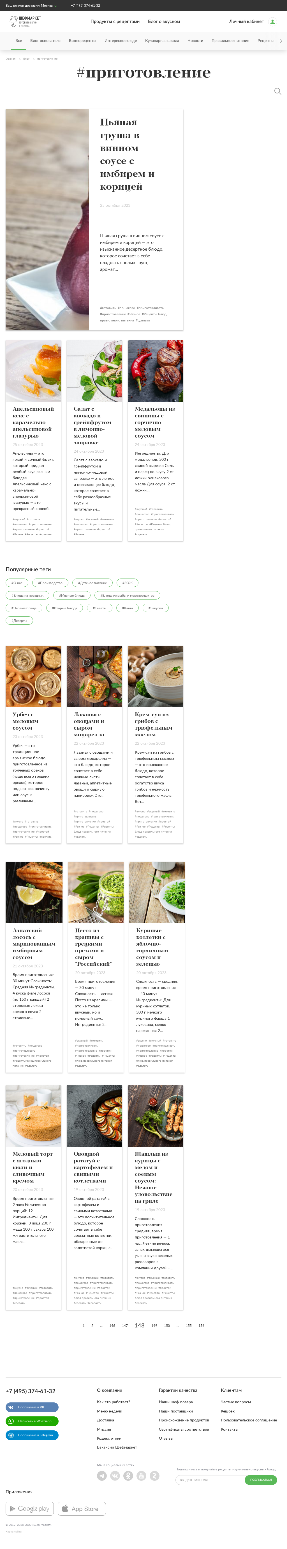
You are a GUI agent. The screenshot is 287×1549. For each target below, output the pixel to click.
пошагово (133, 308)
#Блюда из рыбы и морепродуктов (127, 595)
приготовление (119, 314)
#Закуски (156, 608)
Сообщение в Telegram (35, 1435)
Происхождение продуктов (184, 1420)
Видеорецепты (82, 41)
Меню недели (109, 1411)
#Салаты (100, 608)
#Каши (127, 608)
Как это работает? (113, 1402)
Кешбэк (228, 1411)
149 (154, 1325)
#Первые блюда (23, 608)
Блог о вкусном (164, 21)
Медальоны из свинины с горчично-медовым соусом (155, 422)
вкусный (19, 519)
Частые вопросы (236, 1402)
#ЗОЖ (127, 583)
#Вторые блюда (64, 608)
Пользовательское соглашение (249, 1420)
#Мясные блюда (72, 595)
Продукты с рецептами (115, 21)
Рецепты (32, 534)
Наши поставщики (176, 1411)
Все (18, 41)
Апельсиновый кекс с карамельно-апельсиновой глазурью (33, 422)
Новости (195, 41)
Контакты (229, 1430)
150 (167, 1325)
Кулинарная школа (162, 41)
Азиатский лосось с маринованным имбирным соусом (34, 944)
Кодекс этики (109, 1438)
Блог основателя (45, 41)
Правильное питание (230, 41)
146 (112, 1325)
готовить (115, 308)
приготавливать (156, 308)
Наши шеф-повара (176, 1402)
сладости (95, 1303)
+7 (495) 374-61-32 (85, 5)
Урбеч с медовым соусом (25, 721)
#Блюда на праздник (27, 595)
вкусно (79, 519)
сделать (149, 320)
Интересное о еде (121, 41)
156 (201, 1325)
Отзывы (166, 1438)
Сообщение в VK (31, 1407)
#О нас (16, 583)
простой (43, 529)
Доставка (105, 1420)
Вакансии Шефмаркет (117, 1447)
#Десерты (19, 620)
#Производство (50, 583)
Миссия (104, 1430)
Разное (140, 314)
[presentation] (273, 41)
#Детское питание (92, 583)
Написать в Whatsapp (35, 1421)
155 (189, 1325)
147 (125, 1325)
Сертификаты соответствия (184, 1430)
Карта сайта (14, 1531)
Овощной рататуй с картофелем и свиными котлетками (93, 1167)
